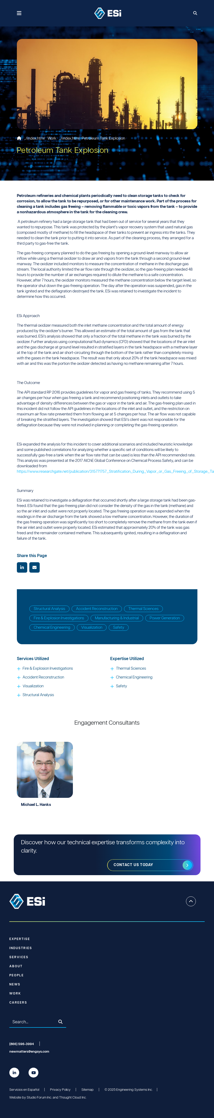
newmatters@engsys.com (29, 1051)
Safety (118, 627)
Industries (20, 948)
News (14, 984)
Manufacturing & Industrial (117, 618)
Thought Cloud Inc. (72, 1097)
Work (52, 138)
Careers (18, 1002)
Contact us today (134, 865)
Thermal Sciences (143, 609)
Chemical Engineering (52, 627)
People (16, 975)
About (16, 966)
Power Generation (165, 618)
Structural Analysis (49, 609)
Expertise (19, 939)
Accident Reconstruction (97, 609)
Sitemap (87, 1090)
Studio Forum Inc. (39, 1097)
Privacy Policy (60, 1090)
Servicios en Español (24, 1090)
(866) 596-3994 (21, 1044)
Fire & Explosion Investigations (59, 618)
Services (19, 957)
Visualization (91, 627)
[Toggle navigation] (19, 13)
